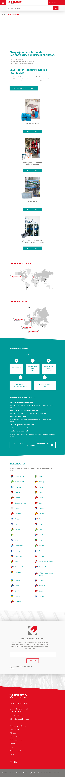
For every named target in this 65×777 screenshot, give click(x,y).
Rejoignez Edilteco (17, 751)
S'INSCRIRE (32, 660)
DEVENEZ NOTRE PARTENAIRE (24, 88)
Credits (56, 773)
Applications (14, 729)
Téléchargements (16, 740)
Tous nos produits (17, 726)
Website (12, 668)
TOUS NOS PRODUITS (32, 131)
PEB (11, 747)
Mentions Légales (28, 773)
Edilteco (13, 733)
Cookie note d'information (44, 773)
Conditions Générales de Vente (11, 773)
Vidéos (12, 744)
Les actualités (15, 736)
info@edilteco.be (22, 719)
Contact (13, 754)
